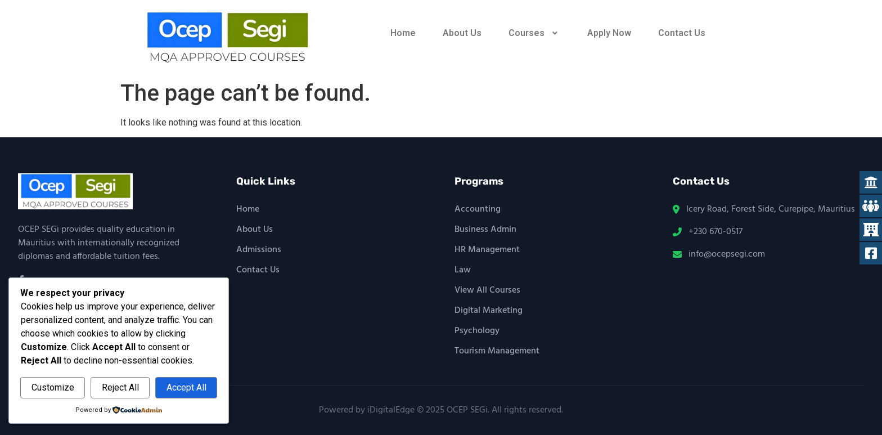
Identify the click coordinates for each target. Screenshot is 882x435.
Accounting (477, 209)
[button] (534, 33)
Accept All (186, 387)
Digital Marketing (488, 310)
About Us (462, 33)
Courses (534, 33)
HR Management (487, 250)
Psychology (477, 331)
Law (462, 270)
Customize (53, 387)
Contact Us (681, 33)
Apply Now (609, 33)
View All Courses (487, 290)
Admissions (258, 250)
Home (403, 33)
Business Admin (485, 229)
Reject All (120, 387)
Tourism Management (496, 351)
